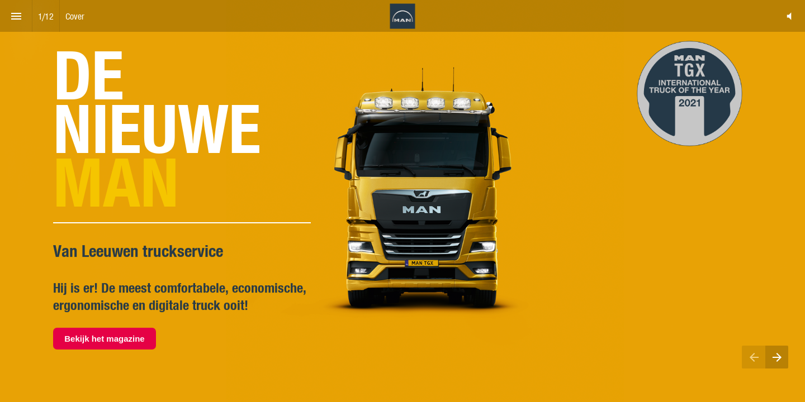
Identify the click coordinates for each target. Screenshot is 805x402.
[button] (789, 16)
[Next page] (776, 357)
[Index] (16, 16)
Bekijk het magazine (104, 338)
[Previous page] (753, 357)
